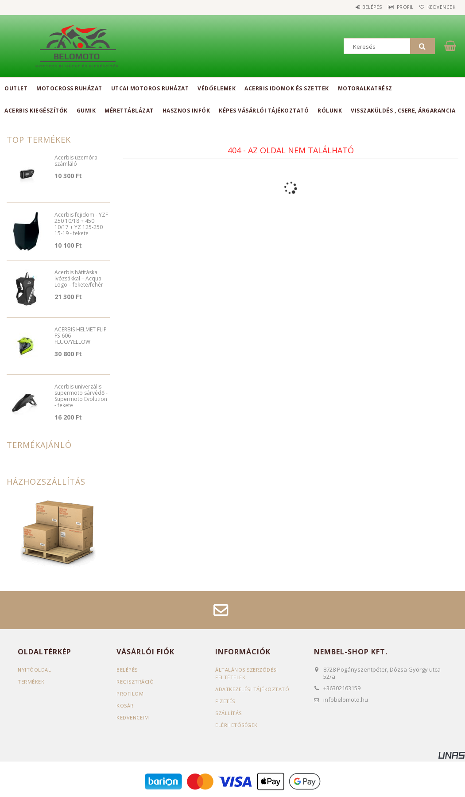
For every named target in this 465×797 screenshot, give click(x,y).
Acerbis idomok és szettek (286, 88)
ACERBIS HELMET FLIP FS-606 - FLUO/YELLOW (80, 336)
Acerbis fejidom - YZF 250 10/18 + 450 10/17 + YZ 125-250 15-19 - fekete (81, 224)
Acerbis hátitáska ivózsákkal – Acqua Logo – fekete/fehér (78, 278)
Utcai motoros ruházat (150, 88)
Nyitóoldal (34, 669)
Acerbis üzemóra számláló (75, 161)
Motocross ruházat (69, 88)
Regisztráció (135, 681)
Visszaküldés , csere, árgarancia (403, 110)
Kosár (125, 705)
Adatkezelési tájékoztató (252, 689)
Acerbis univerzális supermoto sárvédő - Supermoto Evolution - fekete (81, 396)
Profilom (129, 693)
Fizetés (225, 701)
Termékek (31, 681)
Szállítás (228, 713)
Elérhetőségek (236, 725)
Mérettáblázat (129, 110)
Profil (394, 7)
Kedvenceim (132, 717)
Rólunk (330, 110)
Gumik (86, 110)
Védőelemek (217, 88)
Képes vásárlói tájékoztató (264, 110)
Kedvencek (438, 7)
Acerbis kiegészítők (36, 110)
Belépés (354, 7)
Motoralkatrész (365, 88)
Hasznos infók (186, 110)
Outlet (15, 88)
